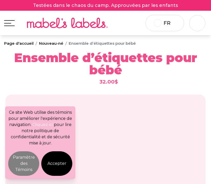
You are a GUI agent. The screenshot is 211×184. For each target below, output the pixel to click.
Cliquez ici (42, 124)
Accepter (56, 163)
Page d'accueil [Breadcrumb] (19, 43)
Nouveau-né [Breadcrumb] (51, 43)
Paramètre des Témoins (24, 163)
